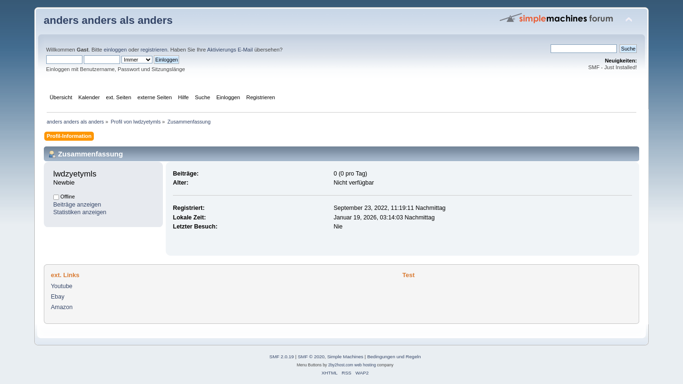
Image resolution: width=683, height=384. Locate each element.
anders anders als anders (108, 20)
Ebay (57, 296)
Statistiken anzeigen (80, 212)
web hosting (365, 365)
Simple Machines (345, 356)
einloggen (115, 49)
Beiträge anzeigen (77, 204)
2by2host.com (340, 365)
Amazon (62, 307)
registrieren (154, 49)
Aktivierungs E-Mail (230, 49)
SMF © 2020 (311, 356)
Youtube (61, 286)
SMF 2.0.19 (282, 356)
